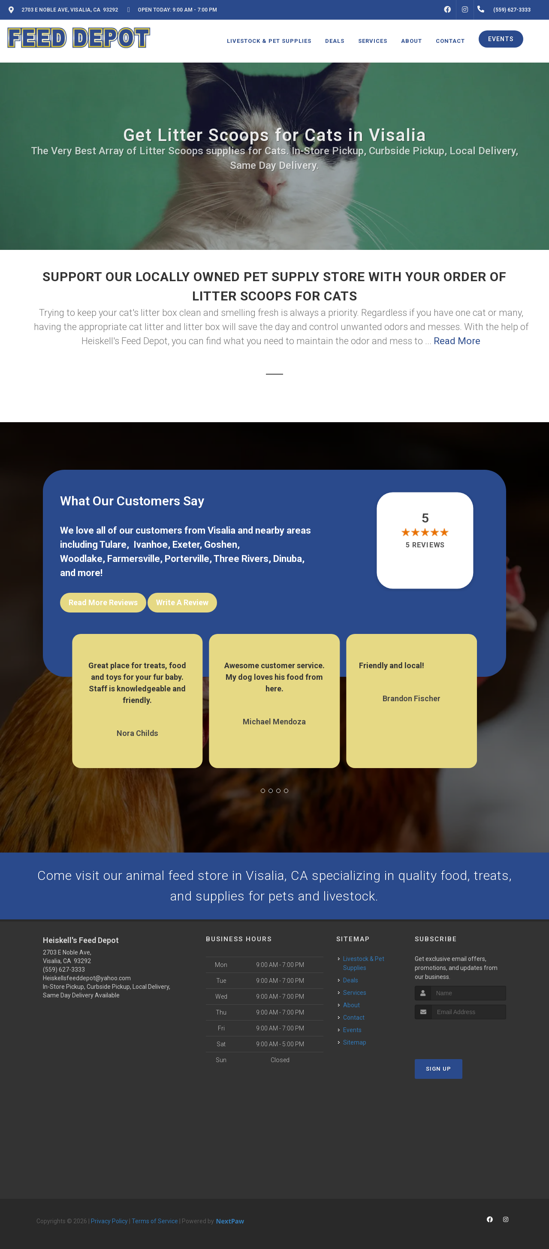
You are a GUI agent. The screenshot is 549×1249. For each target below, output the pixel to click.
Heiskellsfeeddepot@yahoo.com (87, 978)
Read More (457, 341)
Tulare (113, 544)
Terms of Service (155, 1221)
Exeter (185, 544)
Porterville (187, 558)
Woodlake (81, 558)
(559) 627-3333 (64, 969)
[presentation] (460, 1035)
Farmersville (133, 558)
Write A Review (182, 602)
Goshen (220, 544)
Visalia (221, 530)
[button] (263, 791)
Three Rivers (241, 558)
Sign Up (438, 1069)
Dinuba (287, 558)
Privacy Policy (109, 1221)
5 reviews (425, 545)
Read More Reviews (103, 602)
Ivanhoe (150, 544)
